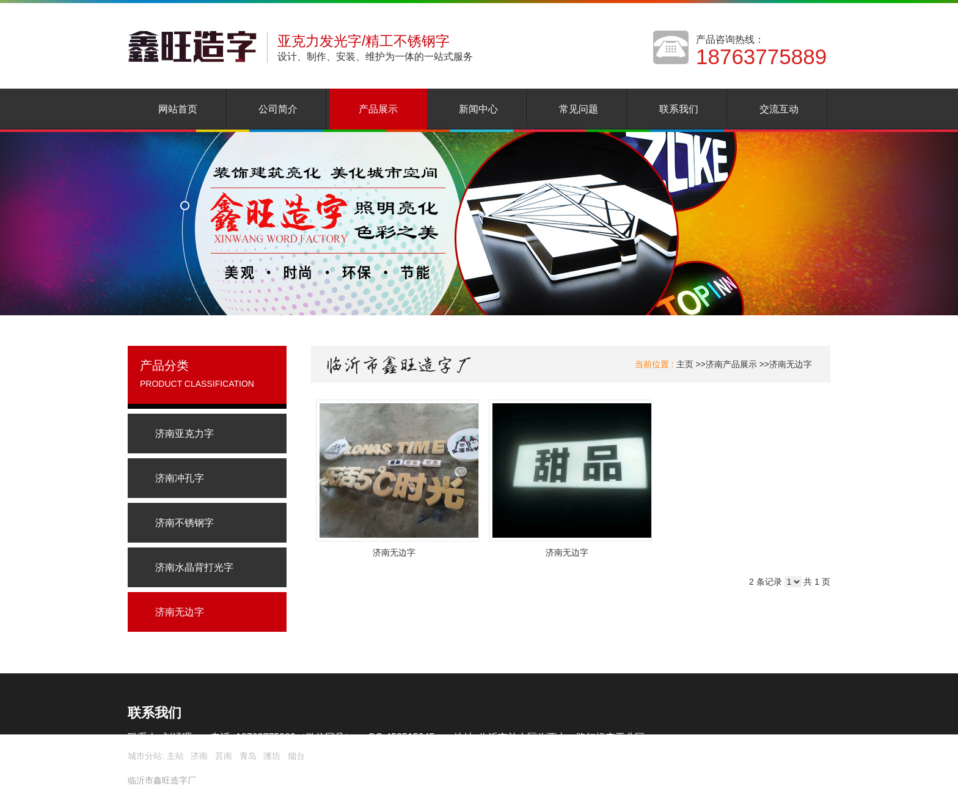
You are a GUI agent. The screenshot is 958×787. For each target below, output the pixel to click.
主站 (174, 756)
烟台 (296, 756)
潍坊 (271, 756)
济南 (199, 756)
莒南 (223, 756)
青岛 (248, 756)
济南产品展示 (731, 364)
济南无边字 (790, 364)
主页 (684, 364)
